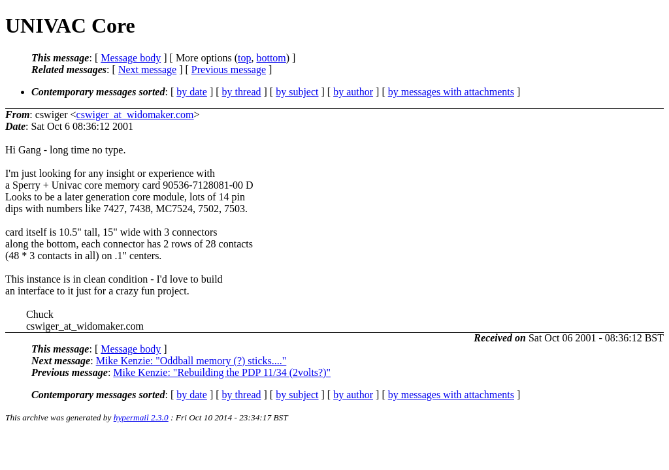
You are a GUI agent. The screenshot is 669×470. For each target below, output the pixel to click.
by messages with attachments (451, 91)
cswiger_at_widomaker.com (135, 114)
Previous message (228, 69)
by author (353, 91)
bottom (271, 57)
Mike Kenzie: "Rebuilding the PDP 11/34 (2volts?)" (222, 372)
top (244, 57)
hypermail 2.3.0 (141, 417)
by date (191, 91)
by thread (241, 91)
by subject (297, 91)
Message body (131, 57)
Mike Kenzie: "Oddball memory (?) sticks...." (191, 360)
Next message (147, 69)
